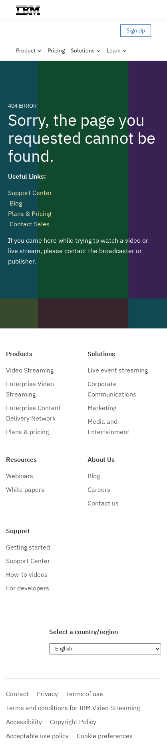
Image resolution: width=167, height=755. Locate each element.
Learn (114, 50)
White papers (25, 489)
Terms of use (84, 694)
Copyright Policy (73, 722)
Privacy (47, 694)
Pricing (56, 50)
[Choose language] (105, 648)
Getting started (28, 547)
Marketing (101, 408)
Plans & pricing (27, 432)
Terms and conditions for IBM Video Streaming (73, 708)
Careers (98, 489)
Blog (15, 203)
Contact (17, 694)
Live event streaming (117, 370)
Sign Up (135, 30)
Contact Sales (29, 224)
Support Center (30, 193)
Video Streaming (30, 370)
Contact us (103, 503)
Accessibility (24, 722)
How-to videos (27, 574)
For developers (27, 588)
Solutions (83, 50)
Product (26, 50)
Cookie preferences (105, 736)
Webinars (19, 476)
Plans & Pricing (29, 213)
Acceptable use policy (37, 736)
